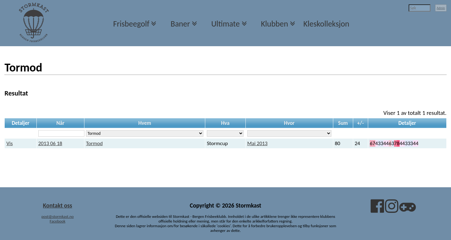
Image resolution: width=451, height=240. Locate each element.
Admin (441, 8)
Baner (180, 24)
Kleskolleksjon (326, 24)
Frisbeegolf (131, 24)
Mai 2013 (257, 143)
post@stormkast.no (57, 216)
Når (60, 123)
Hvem (144, 123)
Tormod (94, 143)
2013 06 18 (50, 143)
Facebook (57, 221)
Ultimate (225, 24)
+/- (360, 123)
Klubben (274, 24)
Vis (10, 143)
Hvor (289, 123)
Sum (343, 123)
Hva (225, 123)
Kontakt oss (57, 205)
